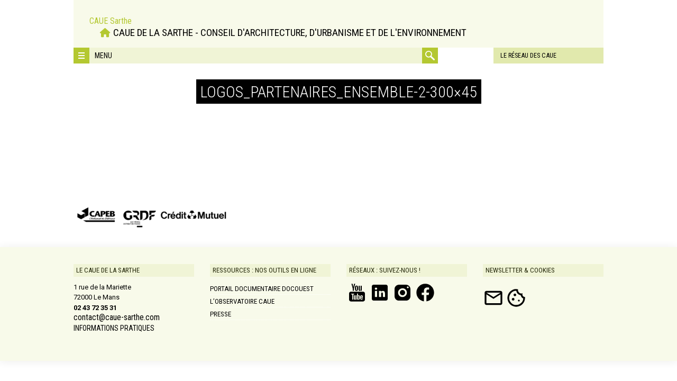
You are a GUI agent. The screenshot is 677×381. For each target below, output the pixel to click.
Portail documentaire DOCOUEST (262, 289)
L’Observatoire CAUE (242, 301)
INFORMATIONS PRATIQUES (114, 328)
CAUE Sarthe (110, 20)
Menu (103, 55)
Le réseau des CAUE (483, 55)
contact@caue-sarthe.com (117, 317)
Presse (220, 314)
